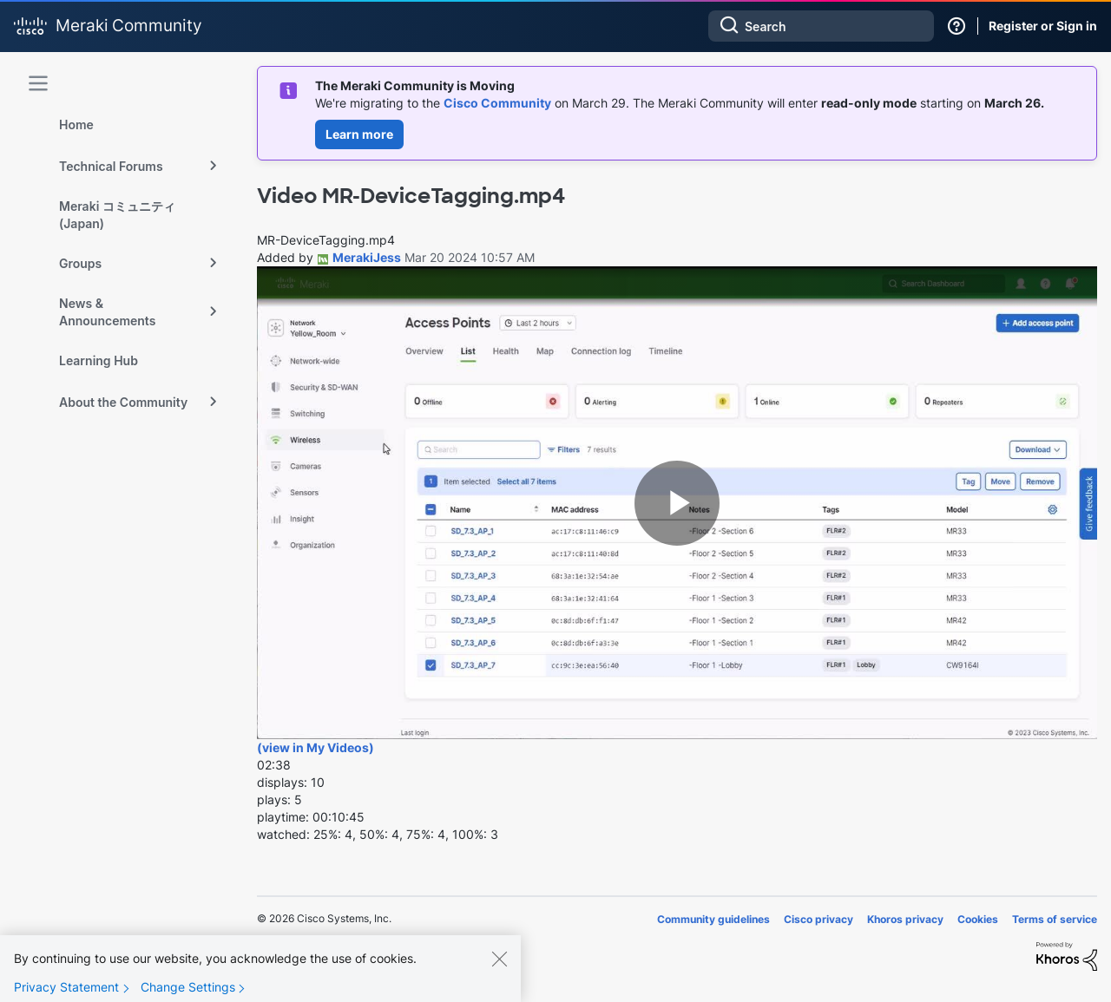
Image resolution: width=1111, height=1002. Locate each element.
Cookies (977, 919)
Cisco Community (497, 102)
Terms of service (1054, 919)
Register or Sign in (1043, 25)
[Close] (499, 958)
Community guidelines (713, 919)
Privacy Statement (66, 986)
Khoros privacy (905, 919)
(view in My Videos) (315, 747)
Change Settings (188, 986)
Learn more (359, 134)
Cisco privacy (818, 919)
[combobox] (821, 26)
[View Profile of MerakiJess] (366, 257)
